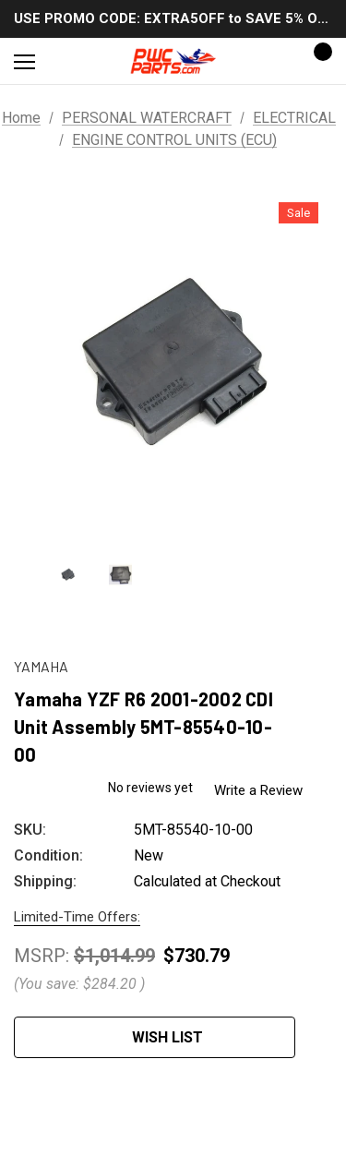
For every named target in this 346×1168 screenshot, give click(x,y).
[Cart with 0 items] (317, 61)
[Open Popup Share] (323, 1038)
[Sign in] (264, 61)
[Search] (73, 61)
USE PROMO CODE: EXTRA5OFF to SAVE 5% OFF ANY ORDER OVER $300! (173, 18)
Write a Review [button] (264, 788)
